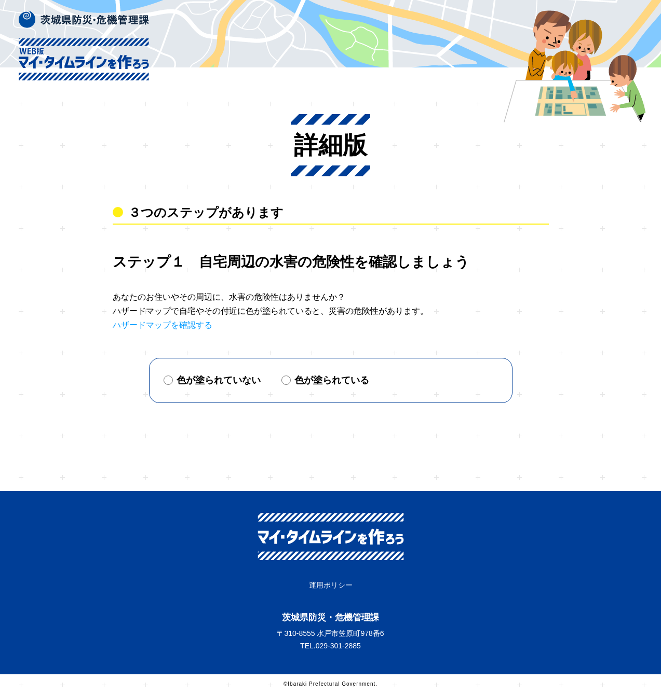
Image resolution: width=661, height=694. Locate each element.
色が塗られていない (212, 380)
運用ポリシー (331, 585)
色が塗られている (325, 380)
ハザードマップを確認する (162, 325)
